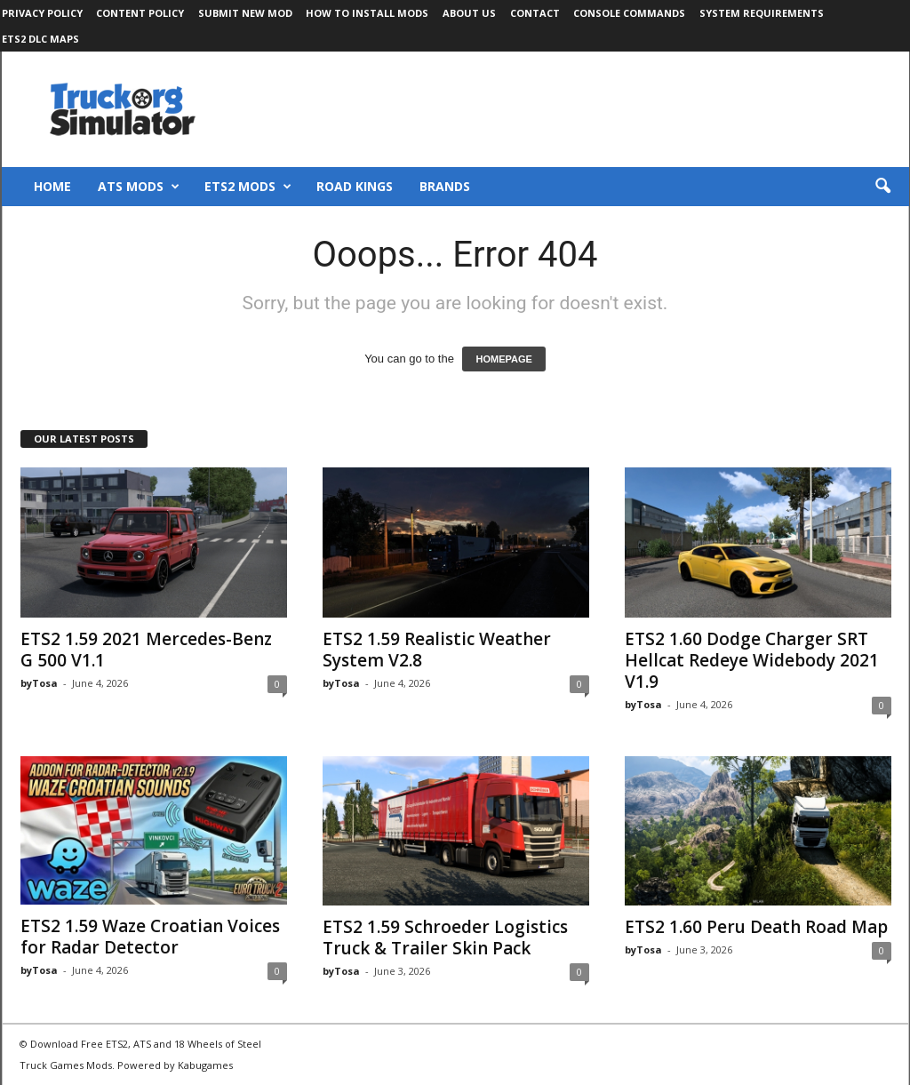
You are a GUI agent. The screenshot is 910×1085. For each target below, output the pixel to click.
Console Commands (629, 13)
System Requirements (761, 13)
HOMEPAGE (503, 359)
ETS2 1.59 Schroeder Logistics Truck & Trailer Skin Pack (445, 937)
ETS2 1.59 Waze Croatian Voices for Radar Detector (150, 936)
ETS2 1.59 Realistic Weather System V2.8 (437, 649)
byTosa (39, 683)
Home (52, 186)
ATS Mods (139, 186)
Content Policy (140, 13)
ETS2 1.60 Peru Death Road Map (756, 926)
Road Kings (354, 186)
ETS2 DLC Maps (40, 38)
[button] (882, 186)
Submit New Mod (245, 13)
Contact (535, 13)
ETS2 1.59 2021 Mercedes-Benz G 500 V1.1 (146, 649)
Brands (444, 186)
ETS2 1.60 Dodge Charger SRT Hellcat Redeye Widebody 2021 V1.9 (752, 660)
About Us (469, 13)
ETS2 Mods (247, 186)
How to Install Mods (367, 13)
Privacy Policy (42, 13)
